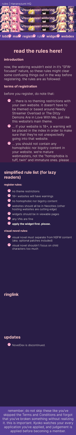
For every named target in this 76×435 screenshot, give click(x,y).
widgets (52, 36)
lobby (6, 36)
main (16, 36)
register (28, 36)
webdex (67, 36)
